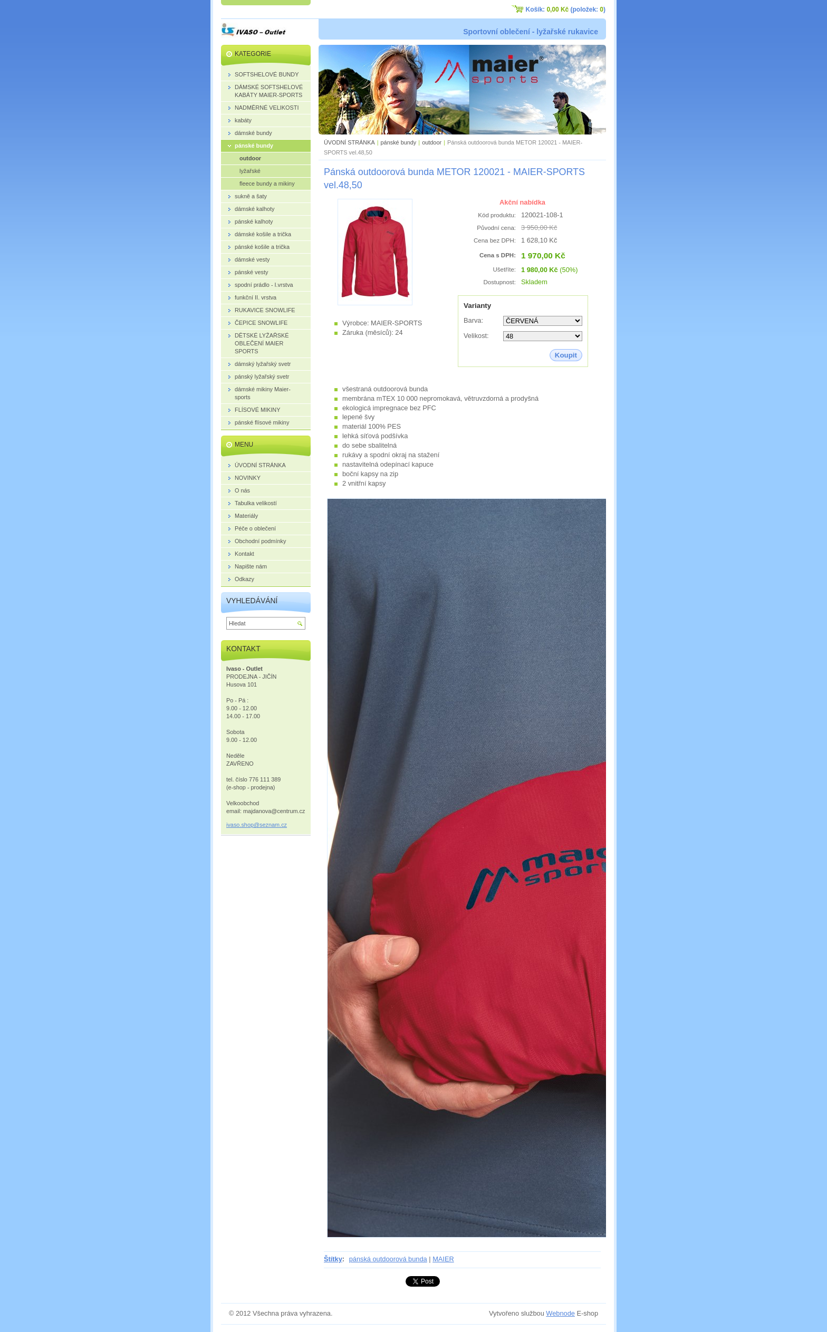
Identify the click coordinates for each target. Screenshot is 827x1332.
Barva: (473, 320)
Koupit (566, 355)
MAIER (443, 1259)
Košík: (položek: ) (565, 9)
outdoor (431, 142)
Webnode (560, 1313)
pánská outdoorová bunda (388, 1259)
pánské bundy (399, 142)
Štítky (333, 1259)
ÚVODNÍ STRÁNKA (349, 142)
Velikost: (476, 336)
